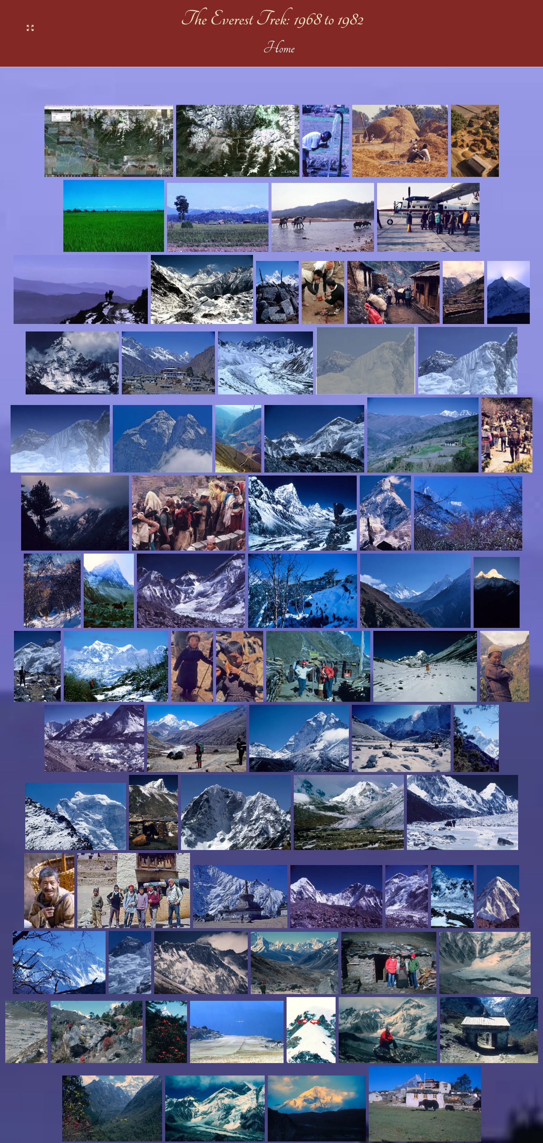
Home (275, 48)
